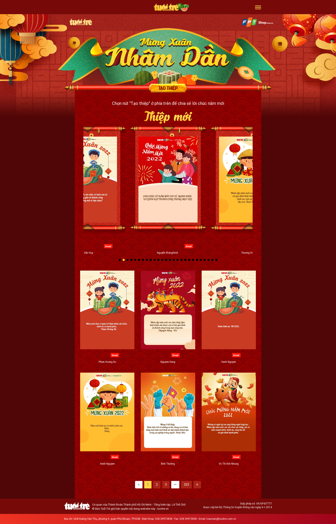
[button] (258, 7)
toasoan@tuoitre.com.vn (221, 518)
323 (186, 484)
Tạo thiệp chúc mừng (168, 88)
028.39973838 (163, 518)
